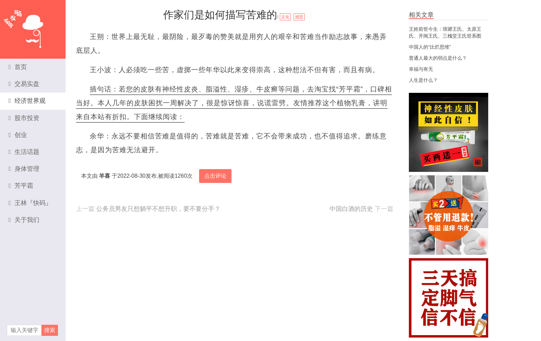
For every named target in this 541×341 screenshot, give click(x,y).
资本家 (33, 26)
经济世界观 (27, 100)
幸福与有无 (421, 69)
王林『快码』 (30, 202)
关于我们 (24, 219)
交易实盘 (24, 83)
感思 (299, 16)
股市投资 (24, 118)
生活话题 (24, 151)
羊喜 (104, 176)
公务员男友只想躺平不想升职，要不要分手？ (158, 208)
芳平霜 (21, 185)
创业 (18, 134)
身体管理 (24, 168)
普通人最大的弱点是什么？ (438, 58)
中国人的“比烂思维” (430, 47)
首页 (18, 67)
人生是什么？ (423, 80)
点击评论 (215, 176)
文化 (285, 16)
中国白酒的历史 (351, 208)
